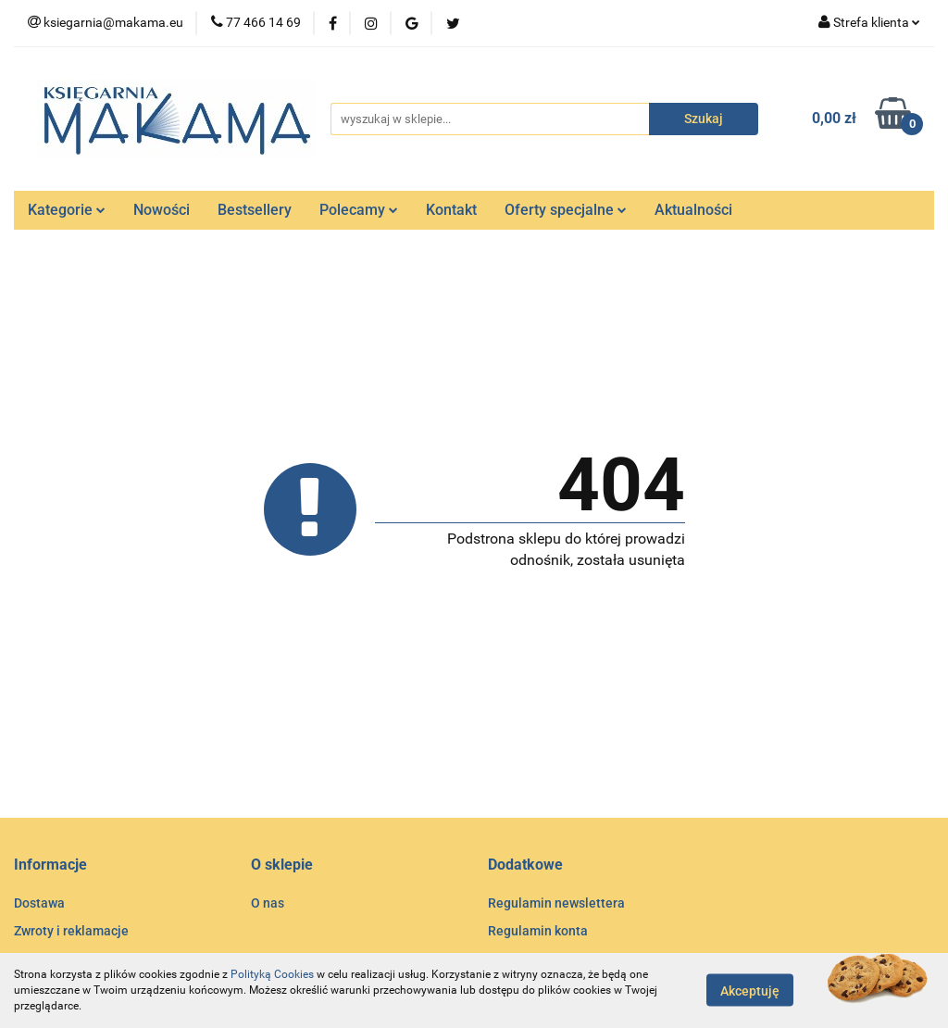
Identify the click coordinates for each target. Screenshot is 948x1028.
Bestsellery (255, 210)
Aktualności (693, 210)
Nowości (161, 210)
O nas (267, 903)
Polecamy (358, 210)
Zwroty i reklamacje (71, 930)
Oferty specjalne (566, 210)
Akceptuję (750, 991)
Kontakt (451, 210)
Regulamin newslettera (556, 903)
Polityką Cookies (272, 974)
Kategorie (67, 210)
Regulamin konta (538, 930)
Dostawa (39, 903)
